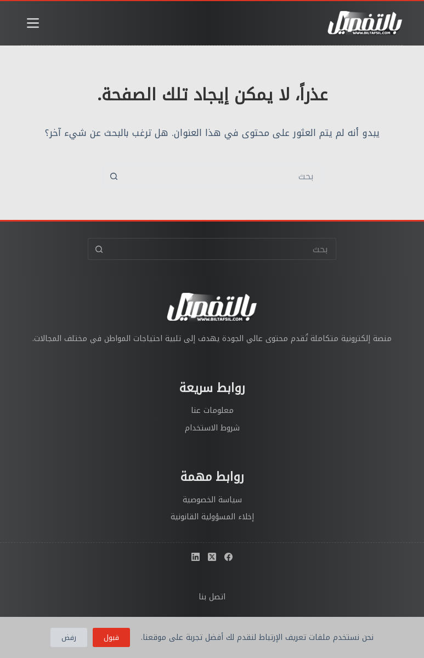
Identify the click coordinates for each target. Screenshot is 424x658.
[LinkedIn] (195, 557)
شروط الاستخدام (212, 428)
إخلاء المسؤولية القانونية (212, 516)
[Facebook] (228, 557)
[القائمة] (33, 23)
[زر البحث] (114, 176)
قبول (111, 637)
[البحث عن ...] (223, 176)
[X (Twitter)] (212, 557)
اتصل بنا (212, 596)
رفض (68, 637)
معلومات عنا (212, 410)
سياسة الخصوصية (212, 499)
